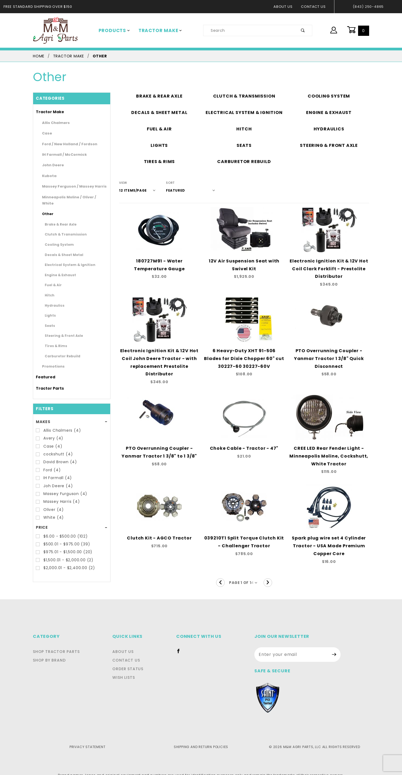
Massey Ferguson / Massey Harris (68, 186)
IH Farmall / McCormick (60, 155)
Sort (166, 183)
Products (113, 30)
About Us (286, 7)
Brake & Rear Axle (58, 218)
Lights (49, 309)
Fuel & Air (52, 279)
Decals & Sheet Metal (60, 248)
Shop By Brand (48, 649)
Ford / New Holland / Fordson (65, 144)
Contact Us (314, 7)
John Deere (51, 165)
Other (46, 208)
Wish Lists (126, 666)
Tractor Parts (47, 382)
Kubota (47, 176)
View (123, 183)
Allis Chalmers (53, 123)
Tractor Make (156, 30)
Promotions (51, 360)
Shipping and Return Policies (200, 735)
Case (46, 133)
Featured (43, 371)
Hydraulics (52, 299)
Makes (43, 415)
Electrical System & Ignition (65, 258)
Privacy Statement (87, 735)
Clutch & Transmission (61, 228)
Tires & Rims (54, 339)
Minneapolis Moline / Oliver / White (69, 197)
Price (41, 521)
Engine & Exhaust (57, 268)
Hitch (49, 289)
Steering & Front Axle (60, 329)
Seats (49, 319)
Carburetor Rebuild (58, 349)
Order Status (129, 657)
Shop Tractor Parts (55, 640)
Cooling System (56, 238)
